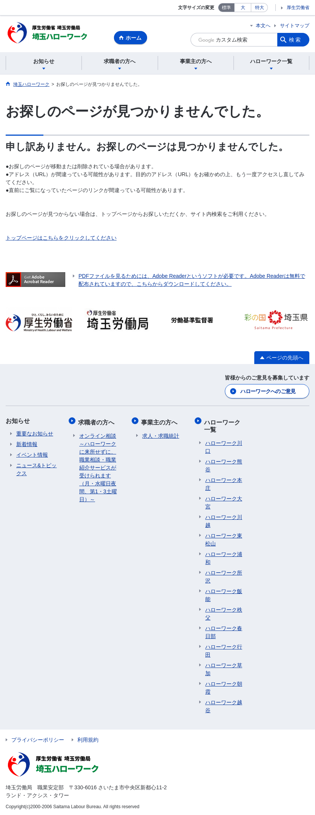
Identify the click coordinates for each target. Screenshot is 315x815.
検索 (295, 40)
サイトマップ (294, 25)
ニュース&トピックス (36, 470)
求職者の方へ (97, 421)
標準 (226, 7)
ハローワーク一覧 (223, 425)
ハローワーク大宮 (223, 501)
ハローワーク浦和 (223, 557)
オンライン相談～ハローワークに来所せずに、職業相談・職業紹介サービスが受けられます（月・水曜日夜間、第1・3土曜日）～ (98, 466)
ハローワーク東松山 (223, 538)
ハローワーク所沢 (223, 575)
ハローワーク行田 (223, 649)
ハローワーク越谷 (223, 705)
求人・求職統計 (160, 434)
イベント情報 (32, 455)
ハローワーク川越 (223, 520)
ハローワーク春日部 (223, 631)
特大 (259, 7)
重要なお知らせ (34, 434)
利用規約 (87, 738)
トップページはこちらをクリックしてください (61, 239)
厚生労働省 (298, 7)
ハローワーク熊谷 (223, 464)
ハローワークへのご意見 (267, 392)
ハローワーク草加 (223, 668)
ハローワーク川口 (223, 445)
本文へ (263, 25)
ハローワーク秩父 (223, 612)
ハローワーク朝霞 (223, 686)
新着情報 (26, 445)
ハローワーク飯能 (223, 594)
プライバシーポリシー (37, 738)
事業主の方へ (160, 421)
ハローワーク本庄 (223, 483)
